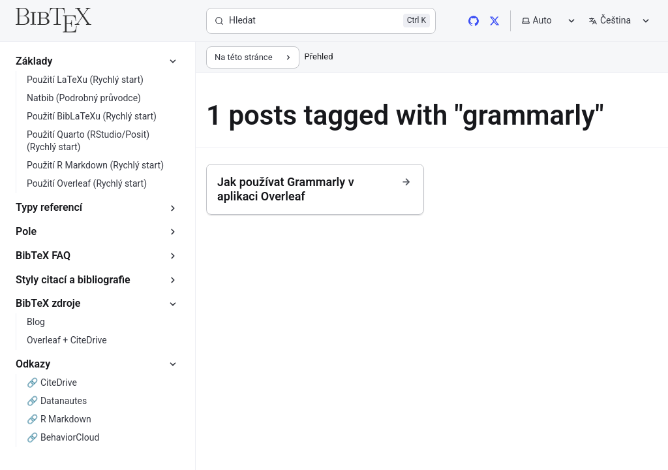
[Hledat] (321, 21)
